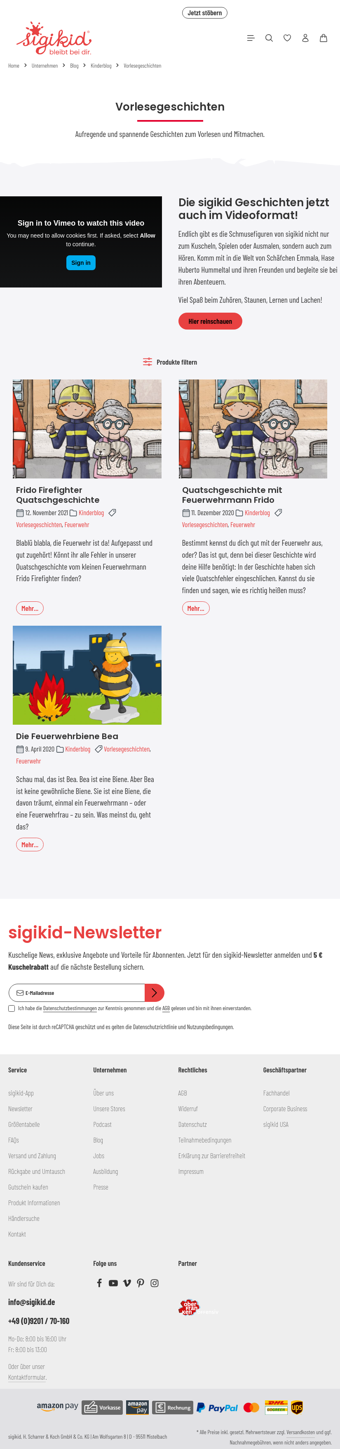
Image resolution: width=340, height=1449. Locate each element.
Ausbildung (105, 1171)
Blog (98, 1140)
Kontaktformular (27, 1377)
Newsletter (20, 1108)
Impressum (191, 1171)
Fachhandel (276, 1093)
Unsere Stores (109, 1108)
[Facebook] (100, 1285)
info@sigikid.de (31, 1302)
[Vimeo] (127, 1285)
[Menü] (251, 38)
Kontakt (17, 1234)
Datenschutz (192, 1124)
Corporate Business (285, 1108)
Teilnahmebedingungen (205, 1140)
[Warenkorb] (323, 38)
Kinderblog (91, 512)
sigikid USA (275, 1124)
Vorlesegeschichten (39, 524)
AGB (166, 1007)
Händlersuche (24, 1218)
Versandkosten (300, 1431)
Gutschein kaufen (28, 1187)
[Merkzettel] (287, 38)
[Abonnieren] (154, 993)
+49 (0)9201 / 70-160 (39, 1321)
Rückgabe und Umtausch (36, 1171)
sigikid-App (21, 1093)
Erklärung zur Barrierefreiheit (212, 1155)
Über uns (103, 1093)
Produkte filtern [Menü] (170, 361)
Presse (100, 1187)
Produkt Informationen (34, 1202)
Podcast (102, 1124)
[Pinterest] (141, 1285)
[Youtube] (114, 1285)
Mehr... (29, 608)
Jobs (98, 1155)
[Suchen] (269, 38)
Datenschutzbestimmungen (70, 1007)
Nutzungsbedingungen (210, 1026)
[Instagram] (154, 1285)
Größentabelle (24, 1124)
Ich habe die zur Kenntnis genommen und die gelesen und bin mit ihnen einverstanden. (134, 1007)
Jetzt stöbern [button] (205, 12)
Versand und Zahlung (32, 1155)
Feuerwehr (76, 524)
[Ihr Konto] (305, 38)
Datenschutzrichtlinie (155, 1026)
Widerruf (188, 1108)
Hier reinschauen (210, 320)
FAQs (13, 1140)
